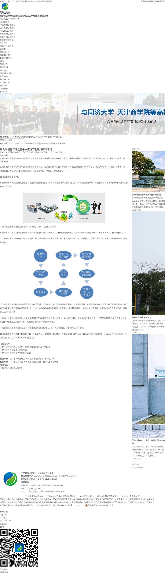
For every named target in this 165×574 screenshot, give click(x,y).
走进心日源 (5, 82)
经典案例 (4, 67)
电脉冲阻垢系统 (6, 46)
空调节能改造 (42, 137)
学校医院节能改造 (7, 34)
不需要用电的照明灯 (13, 350)
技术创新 (4, 86)
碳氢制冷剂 (5, 55)
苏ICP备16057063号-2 (62, 505)
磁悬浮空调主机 (55, 137)
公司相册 (4, 89)
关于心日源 (5, 79)
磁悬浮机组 (5, 52)
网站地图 (153, 1)
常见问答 (4, 76)
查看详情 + (5, 359)
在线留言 (4, 92)
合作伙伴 (41, 473)
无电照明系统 (16, 137)
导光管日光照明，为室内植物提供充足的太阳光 (25, 347)
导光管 (3, 49)
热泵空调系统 (6, 58)
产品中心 (4, 43)
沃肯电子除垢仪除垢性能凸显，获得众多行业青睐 (37, 362)
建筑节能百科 (43, 479)
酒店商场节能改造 (7, 31)
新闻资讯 (4, 64)
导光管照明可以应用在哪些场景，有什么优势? (35, 359)
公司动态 (33, 479)
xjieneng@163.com (36, 488)
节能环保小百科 (6, 73)
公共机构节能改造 (7, 37)
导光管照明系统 (6, 40)
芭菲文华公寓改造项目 (141, 317)
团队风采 (49, 473)
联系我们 (161, 1)
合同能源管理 (16, 368)
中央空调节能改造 (7, 25)
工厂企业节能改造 (7, 28)
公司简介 (33, 473)
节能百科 (19, 144)
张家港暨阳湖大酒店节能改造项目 (146, 195)
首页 (11, 144)
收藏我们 (145, 1)
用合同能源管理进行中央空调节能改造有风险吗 (45, 144)
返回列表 (4, 365)
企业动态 (4, 70)
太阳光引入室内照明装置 (15, 353)
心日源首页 (5, 22)
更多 (2, 61)
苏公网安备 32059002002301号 (99, 505)
